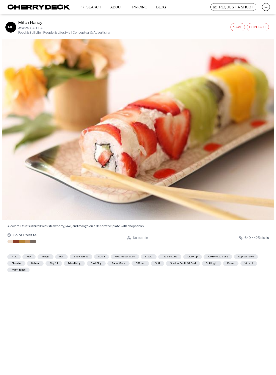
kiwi (35, 257)
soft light (85, 274)
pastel (110, 274)
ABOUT (116, 7)
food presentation (158, 257)
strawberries (102, 257)
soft (16, 274)
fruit (16, 257)
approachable (63, 266)
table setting (217, 257)
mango (56, 257)
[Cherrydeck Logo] (37, 7)
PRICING (139, 7)
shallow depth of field (48, 274)
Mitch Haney (30, 22)
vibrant (132, 274)
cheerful (93, 266)
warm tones (160, 274)
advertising (166, 266)
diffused (253, 266)
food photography (26, 266)
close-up (247, 257)
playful (140, 266)
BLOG (161, 7)
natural (117, 266)
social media (225, 266)
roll (77, 257)
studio (190, 257)
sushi (128, 257)
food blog (195, 266)
